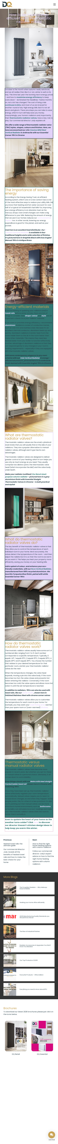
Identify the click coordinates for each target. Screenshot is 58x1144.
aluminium (10, 325)
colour (34, 316)
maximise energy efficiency (29, 97)
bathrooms (45, 806)
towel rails (10, 313)
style (43, 316)
